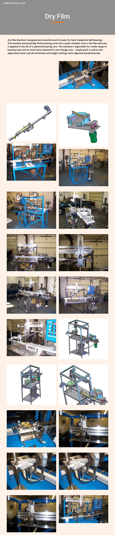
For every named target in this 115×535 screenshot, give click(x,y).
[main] (57, 17)
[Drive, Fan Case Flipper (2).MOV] (31, 79)
